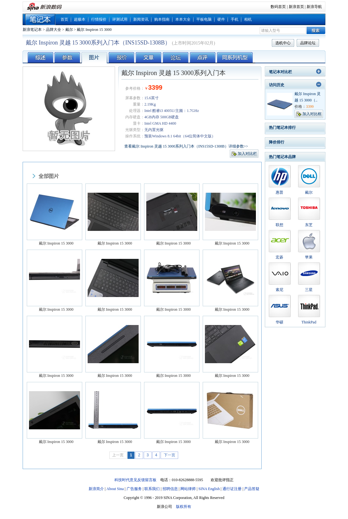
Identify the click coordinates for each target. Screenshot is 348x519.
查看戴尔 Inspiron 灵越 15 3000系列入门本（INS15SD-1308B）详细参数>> (186, 146)
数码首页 (278, 6)
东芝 (309, 225)
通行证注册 (232, 489)
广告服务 (134, 489)
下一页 (169, 455)
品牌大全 (53, 29)
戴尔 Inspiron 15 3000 (94, 29)
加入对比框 (312, 114)
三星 (309, 289)
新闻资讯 (141, 19)
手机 (234, 19)
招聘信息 (170, 489)
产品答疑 (251, 489)
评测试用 (119, 19)
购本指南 (162, 19)
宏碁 (279, 257)
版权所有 (183, 506)
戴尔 (69, 29)
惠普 (279, 192)
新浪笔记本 (32, 29)
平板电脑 (204, 19)
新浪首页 (296, 6)
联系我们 (152, 489)
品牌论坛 (307, 43)
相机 (248, 19)
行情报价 (98, 19)
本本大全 (183, 19)
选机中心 (283, 43)
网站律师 (188, 489)
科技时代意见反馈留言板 (135, 480)
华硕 (279, 322)
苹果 (309, 257)
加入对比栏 (247, 153)
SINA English (209, 489)
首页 (64, 19)
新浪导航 (314, 6)
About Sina (115, 489)
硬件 (221, 19)
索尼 (279, 289)
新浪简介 (96, 489)
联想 (279, 225)
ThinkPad (308, 322)
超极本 (79, 19)
